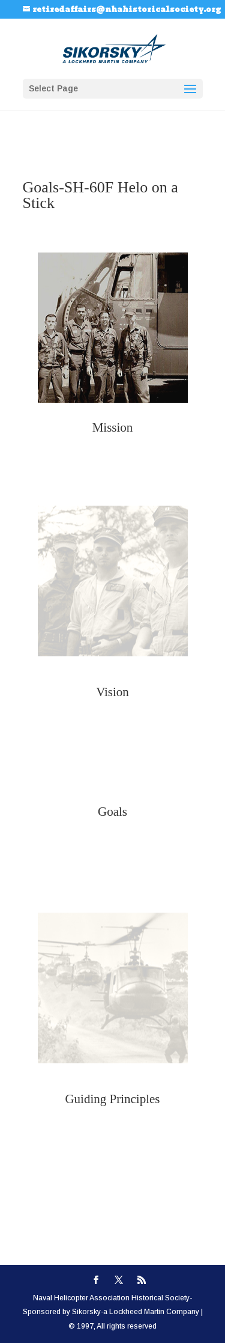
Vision (112, 692)
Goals (112, 811)
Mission (112, 427)
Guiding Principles (112, 1099)
